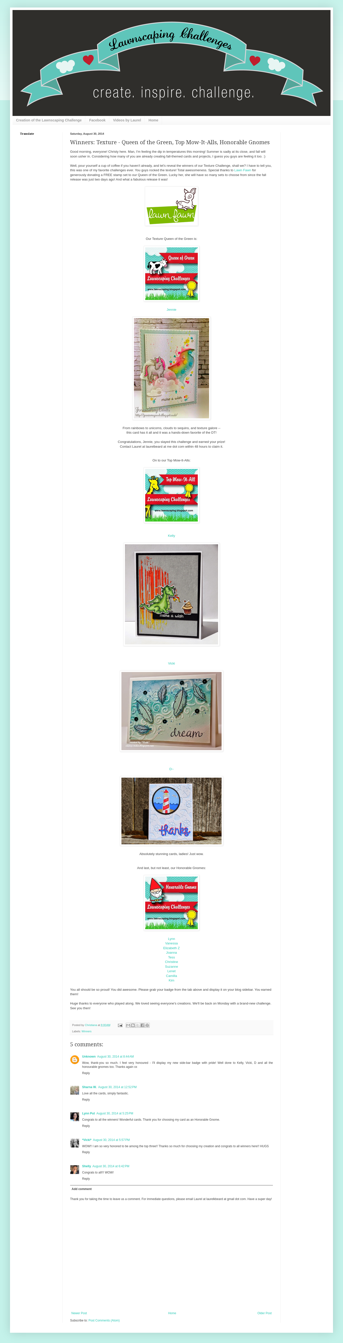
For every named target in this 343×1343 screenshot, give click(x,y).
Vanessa (171, 943)
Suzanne (171, 966)
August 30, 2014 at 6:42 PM (110, 1166)
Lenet (171, 971)
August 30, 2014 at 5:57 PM (111, 1140)
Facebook (97, 120)
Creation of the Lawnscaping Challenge (49, 120)
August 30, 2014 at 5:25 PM (114, 1113)
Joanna (171, 952)
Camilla (171, 976)
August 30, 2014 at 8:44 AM (115, 1056)
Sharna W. (89, 1087)
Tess (171, 957)
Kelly (171, 536)
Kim (172, 980)
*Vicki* (86, 1140)
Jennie (172, 309)
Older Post (264, 1313)
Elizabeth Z (171, 948)
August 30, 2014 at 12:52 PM (117, 1087)
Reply (86, 1073)
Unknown (89, 1056)
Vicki (171, 663)
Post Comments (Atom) (104, 1320)
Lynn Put (88, 1113)
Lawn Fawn (242, 170)
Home (153, 120)
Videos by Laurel (127, 120)
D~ (171, 769)
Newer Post (79, 1313)
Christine (171, 962)
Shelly (86, 1166)
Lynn (171, 939)
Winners (87, 1031)
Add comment (82, 1189)
